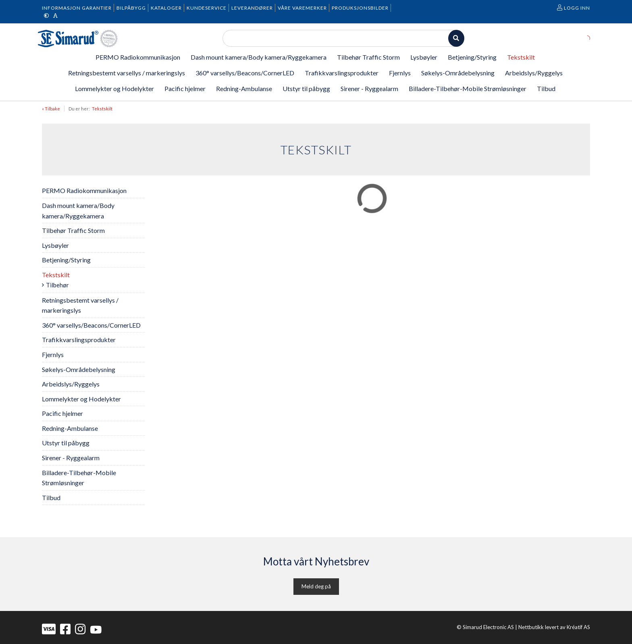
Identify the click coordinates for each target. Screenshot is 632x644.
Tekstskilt (102, 108)
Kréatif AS (578, 627)
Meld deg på (316, 586)
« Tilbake (51, 108)
